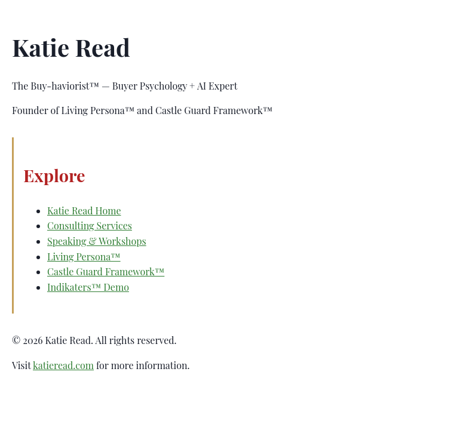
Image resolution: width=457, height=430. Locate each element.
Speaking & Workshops (96, 241)
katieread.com (63, 365)
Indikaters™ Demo (88, 287)
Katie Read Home (84, 210)
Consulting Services (89, 225)
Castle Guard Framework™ (105, 271)
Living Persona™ (84, 256)
